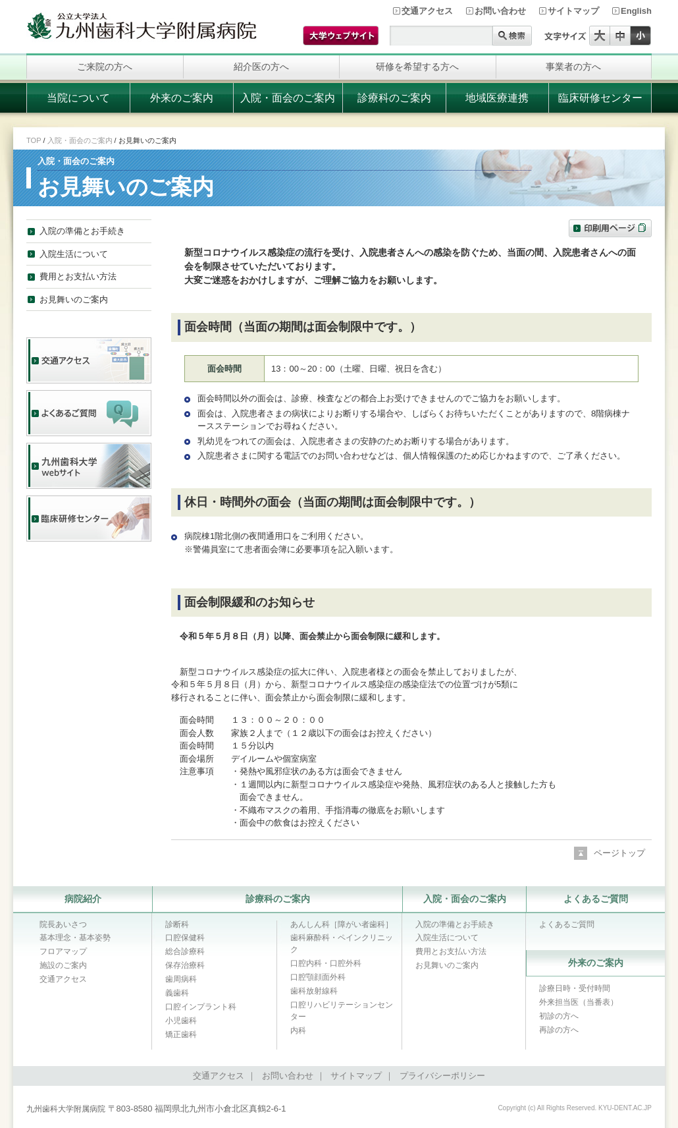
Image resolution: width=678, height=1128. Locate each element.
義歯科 (177, 993)
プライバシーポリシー (442, 1076)
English (636, 11)
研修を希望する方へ (417, 66)
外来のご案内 (181, 97)
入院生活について (73, 254)
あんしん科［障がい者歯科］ (341, 924)
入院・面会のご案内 (287, 97)
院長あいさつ (63, 924)
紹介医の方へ (261, 66)
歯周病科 (181, 979)
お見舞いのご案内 (73, 299)
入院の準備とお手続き (82, 231)
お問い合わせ (500, 11)
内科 (298, 1030)
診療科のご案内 (394, 97)
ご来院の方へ (104, 66)
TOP (33, 140)
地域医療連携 (497, 97)
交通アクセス (427, 11)
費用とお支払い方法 (78, 276)
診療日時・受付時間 (574, 988)
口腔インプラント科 (200, 1006)
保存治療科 (185, 965)
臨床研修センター (600, 97)
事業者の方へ (573, 66)
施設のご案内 (63, 965)
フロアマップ (63, 951)
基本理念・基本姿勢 (75, 937)
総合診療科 (185, 951)
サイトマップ (573, 11)
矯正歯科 (181, 1034)
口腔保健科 (185, 937)
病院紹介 (83, 898)
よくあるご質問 (595, 898)
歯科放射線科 (314, 991)
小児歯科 (181, 1020)
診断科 (177, 924)
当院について (78, 97)
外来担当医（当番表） (578, 1002)
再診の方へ (559, 1029)
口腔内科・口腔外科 (325, 963)
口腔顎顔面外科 (318, 977)
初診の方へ (559, 1016)
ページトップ (619, 853)
